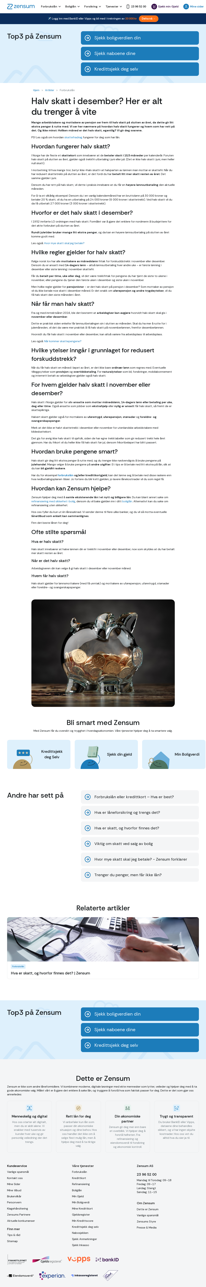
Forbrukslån (79, 1172)
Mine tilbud (14, 1190)
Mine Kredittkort (82, 1208)
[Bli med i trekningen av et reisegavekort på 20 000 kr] (103, 18)
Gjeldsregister (81, 1214)
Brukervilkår (14, 1196)
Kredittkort (79, 1178)
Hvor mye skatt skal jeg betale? (63, 243)
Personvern (14, 1202)
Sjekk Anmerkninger (84, 1239)
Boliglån (77, 1190)
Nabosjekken (80, 1233)
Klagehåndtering (17, 1208)
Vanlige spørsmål (18, 1172)
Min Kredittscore (82, 1221)
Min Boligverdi (80, 1202)
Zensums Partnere (18, 1214)
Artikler (49, 90)
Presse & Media (146, 1227)
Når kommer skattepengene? (62, 341)
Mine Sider (13, 1184)
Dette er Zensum (147, 1209)
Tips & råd (13, 1235)
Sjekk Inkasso (80, 1245)
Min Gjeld (78, 1196)
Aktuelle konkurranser (21, 1221)
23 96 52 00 (146, 1174)
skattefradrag (73, 137)
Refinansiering (81, 1184)
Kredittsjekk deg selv (85, 1227)
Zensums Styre (146, 1221)
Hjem (36, 90)
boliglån (127, 501)
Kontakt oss (15, 1178)
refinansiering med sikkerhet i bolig (53, 501)
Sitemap (12, 1241)
